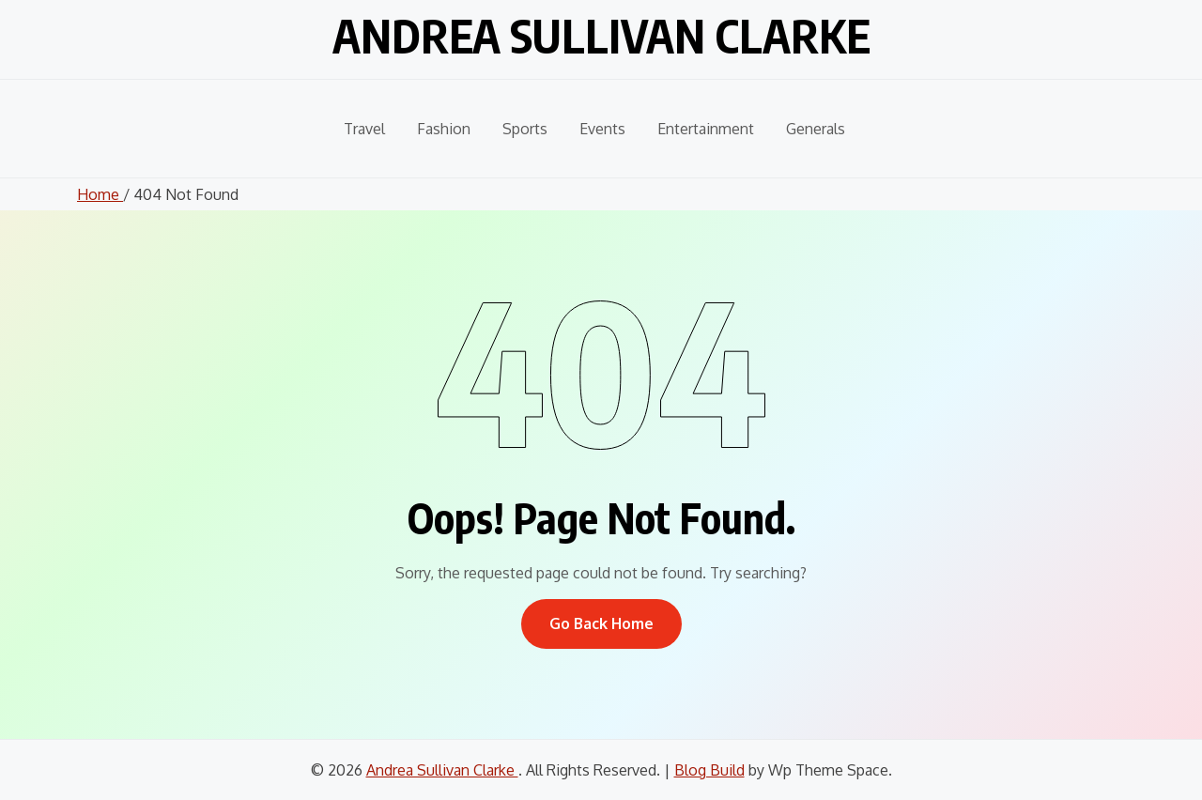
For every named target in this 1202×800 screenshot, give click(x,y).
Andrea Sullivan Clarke (601, 36)
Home (100, 194)
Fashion (443, 128)
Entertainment (705, 128)
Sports (524, 128)
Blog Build (709, 770)
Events (602, 128)
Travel (364, 128)
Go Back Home (601, 623)
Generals (815, 128)
